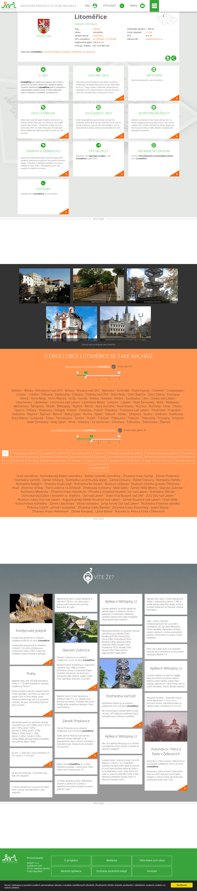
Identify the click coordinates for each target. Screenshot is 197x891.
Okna (166, 406)
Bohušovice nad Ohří (49, 390)
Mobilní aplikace (71, 871)
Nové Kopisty (125, 406)
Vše (5, 453)
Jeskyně (89, 460)
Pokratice (66, 51)
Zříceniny (32, 460)
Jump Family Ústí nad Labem (120, 503)
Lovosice (112, 402)
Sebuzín (110, 414)
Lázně (101, 460)
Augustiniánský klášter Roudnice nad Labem (91, 500)
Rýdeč (99, 414)
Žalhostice (133, 422)
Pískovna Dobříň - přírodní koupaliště (51, 507)
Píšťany (31, 410)
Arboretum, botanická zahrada (162, 453)
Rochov (87, 414)
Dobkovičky (62, 394)
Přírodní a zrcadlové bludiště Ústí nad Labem (117, 492)
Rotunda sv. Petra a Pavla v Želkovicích (140, 511)
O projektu (71, 860)
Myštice (77, 406)
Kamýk (82, 398)
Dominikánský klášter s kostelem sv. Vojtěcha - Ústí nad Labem (62, 496)
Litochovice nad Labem (65, 402)
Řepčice (32, 414)
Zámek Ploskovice (167, 476)
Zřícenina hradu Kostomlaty (130, 507)
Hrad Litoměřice (27, 476)
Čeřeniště (123, 390)
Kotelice (106, 398)
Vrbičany (83, 422)
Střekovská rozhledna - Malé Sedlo (105, 488)
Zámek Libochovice (61, 503)
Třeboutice (118, 418)
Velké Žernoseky (37, 422)
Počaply (60, 410)
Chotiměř (158, 390)
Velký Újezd (58, 422)
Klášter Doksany (143, 480)
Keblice (94, 398)
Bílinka (28, 390)
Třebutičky (148, 418)
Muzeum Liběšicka (117, 484)
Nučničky (155, 406)
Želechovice (150, 422)
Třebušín (133, 418)
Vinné (72, 422)
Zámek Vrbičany (52, 480)
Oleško (177, 406)
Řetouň (57, 414)
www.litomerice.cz (154, 39)
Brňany (69, 390)
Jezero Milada (159, 507)
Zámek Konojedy (82, 511)
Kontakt (152, 871)
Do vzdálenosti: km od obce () (83, 430)
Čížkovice (47, 394)
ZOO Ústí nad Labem (160, 496)
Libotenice (41, 402)
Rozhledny (188, 453)
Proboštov (174, 410)
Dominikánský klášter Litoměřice (61, 476)
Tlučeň (91, 418)
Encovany (173, 394)
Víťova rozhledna (88, 503)
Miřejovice (37, 406)
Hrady (7, 460)
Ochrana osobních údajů (111, 871)
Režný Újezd (72, 414)
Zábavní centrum (184, 460)
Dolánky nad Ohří (97, 394)
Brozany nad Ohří (88, 390)
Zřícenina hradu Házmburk (68, 492)
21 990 (149, 32)
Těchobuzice (64, 418)
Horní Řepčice (57, 398)
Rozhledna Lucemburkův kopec (86, 480)
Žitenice (165, 422)
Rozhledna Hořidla (168, 480)
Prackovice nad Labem (134, 410)
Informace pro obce (152, 860)
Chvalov (21, 394)
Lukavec (126, 402)
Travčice (103, 418)
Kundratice (133, 398)
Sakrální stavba (98, 467)
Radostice (18, 414)
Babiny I (17, 390)
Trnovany (164, 418)
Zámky (19, 460)
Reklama (111, 860)
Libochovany (24, 402)
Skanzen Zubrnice (171, 488)
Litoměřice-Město (51, 51)
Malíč (160, 402)
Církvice (33, 394)
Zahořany (118, 422)
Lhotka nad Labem (163, 398)
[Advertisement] (98, 242)
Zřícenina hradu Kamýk (138, 476)
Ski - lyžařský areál (81, 453)
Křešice (118, 398)
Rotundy (76, 460)
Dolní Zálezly (156, 394)
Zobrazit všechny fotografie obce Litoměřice (98, 344)
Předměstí (76, 51)
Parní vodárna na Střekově (63, 488)
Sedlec (122, 414)
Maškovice (172, 402)
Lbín (145, 398)
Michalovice (21, 406)
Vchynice (178, 418)
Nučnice (141, 406)
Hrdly (72, 398)
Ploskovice (45, 410)
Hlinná (24, 398)
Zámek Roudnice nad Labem (141, 500)
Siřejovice (135, 414)
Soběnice (161, 414)
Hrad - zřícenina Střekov (27, 488)
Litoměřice (90, 16)
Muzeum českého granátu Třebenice (155, 484)
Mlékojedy (63, 406)
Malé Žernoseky (144, 402)
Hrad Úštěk (170, 500)
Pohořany (85, 410)
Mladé (50, 406)
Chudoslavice (175, 390)
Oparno (19, 410)
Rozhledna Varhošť (27, 480)
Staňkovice (176, 414)
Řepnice (45, 414)
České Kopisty (140, 390)
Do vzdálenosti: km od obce (87, 366)
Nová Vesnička (105, 406)
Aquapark (47, 453)
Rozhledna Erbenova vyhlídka (160, 503)
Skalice (147, 414)
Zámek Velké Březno (143, 488)
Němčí (89, 406)
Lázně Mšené (103, 511)
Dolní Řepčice (136, 394)
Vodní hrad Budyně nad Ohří (124, 496)
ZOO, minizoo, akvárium (24, 453)
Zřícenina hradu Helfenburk (50, 511)
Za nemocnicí (88, 51)
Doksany (77, 394)
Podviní (72, 410)
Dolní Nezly (118, 394)
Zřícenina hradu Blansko (94, 507)
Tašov (49, 418)
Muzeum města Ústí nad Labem (39, 500)
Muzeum (166, 460)
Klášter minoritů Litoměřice (102, 476)
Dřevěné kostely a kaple (54, 460)
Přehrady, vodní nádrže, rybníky (125, 453)
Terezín (79, 418)
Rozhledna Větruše (162, 492)
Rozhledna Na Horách (88, 484)
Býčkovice (108, 390)
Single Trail (150, 460)
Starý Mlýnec (20, 418)
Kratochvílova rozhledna (31, 503)
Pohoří (98, 410)
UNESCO (61, 453)
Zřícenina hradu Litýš (58, 484)
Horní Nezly (38, 398)
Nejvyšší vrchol (117, 460)
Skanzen (99, 453)
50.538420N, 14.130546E (104, 39)
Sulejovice (37, 418)
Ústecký (96, 29)
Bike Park (135, 460)
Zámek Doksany (119, 480)
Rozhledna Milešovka (34, 492)
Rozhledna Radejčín (29, 484)
